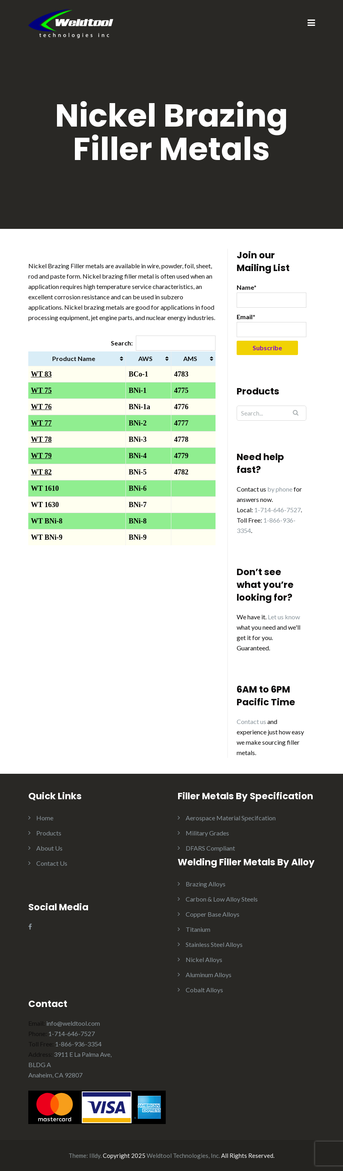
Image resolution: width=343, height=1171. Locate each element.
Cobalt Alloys (204, 989)
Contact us (251, 721)
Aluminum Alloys (208, 974)
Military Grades (207, 833)
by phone (279, 489)
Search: (163, 343)
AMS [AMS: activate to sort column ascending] (190, 358)
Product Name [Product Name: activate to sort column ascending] (73, 358)
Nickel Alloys (204, 959)
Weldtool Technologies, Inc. (183, 1155)
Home (44, 818)
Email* (271, 325)
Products (48, 833)
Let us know (284, 617)
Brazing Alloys (205, 884)
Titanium (198, 929)
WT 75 (41, 390)
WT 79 (41, 456)
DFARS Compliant (210, 848)
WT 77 (41, 423)
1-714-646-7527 (277, 509)
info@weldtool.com (73, 1023)
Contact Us (51, 863)
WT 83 (41, 374)
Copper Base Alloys (212, 914)
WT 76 (41, 407)
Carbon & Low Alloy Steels (222, 899)
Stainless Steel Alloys (214, 944)
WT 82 (41, 472)
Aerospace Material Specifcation (231, 818)
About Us (49, 848)
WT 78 (41, 439)
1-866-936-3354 (78, 1044)
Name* (271, 295)
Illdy (94, 1155)
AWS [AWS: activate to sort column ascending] (145, 358)
